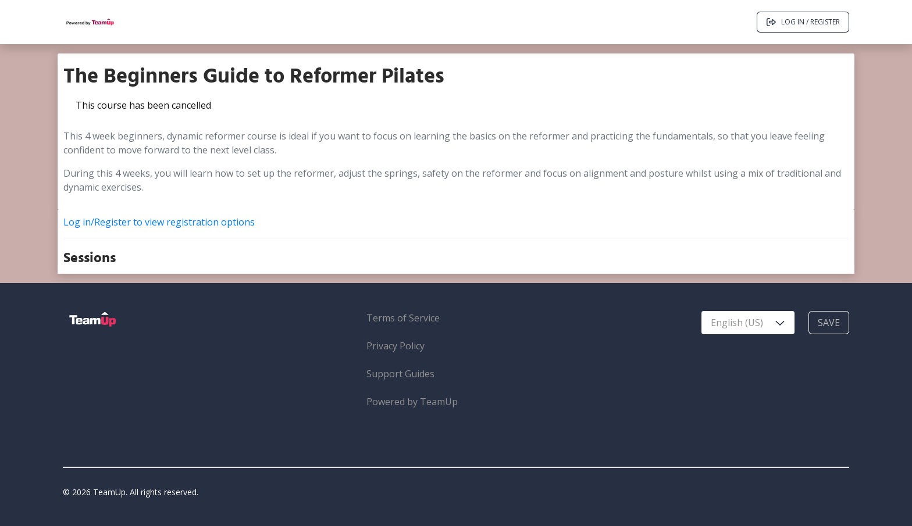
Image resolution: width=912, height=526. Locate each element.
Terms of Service (403, 318)
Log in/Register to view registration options (159, 222)
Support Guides (400, 373)
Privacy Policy (395, 345)
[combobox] (748, 322)
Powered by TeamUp (412, 401)
